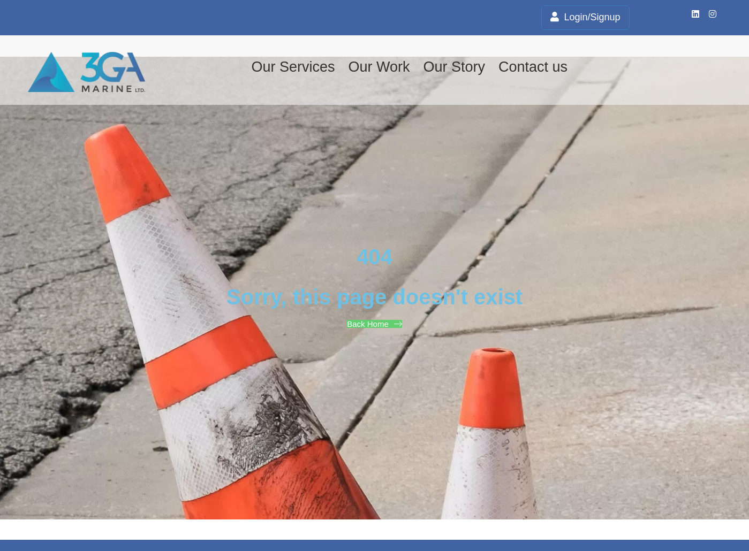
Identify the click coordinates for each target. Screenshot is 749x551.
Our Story (454, 67)
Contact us (533, 67)
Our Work (379, 67)
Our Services (293, 67)
